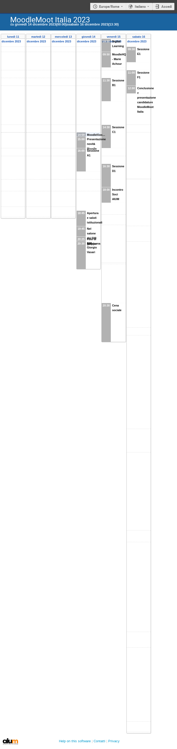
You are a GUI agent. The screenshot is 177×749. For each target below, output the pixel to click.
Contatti (99, 741)
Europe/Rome (109, 6)
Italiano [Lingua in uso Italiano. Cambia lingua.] (140, 6)
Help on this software (75, 741)
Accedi (166, 6)
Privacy (114, 741)
